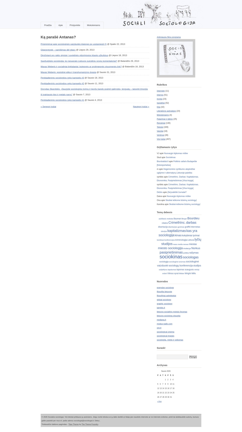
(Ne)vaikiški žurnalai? (176, 192)
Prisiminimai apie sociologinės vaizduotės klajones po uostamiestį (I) (74, 44)
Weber (181, 273)
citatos (165, 223)
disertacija (163, 227)
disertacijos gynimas (176, 227)
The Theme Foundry (90, 424)
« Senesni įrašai (48, 106)
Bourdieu (193, 218)
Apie (60, 25)
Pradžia (48, 25)
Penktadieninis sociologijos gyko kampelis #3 (62, 78)
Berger (184, 219)
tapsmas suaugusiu (185, 269)
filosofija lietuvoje (164, 292)
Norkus (195, 248)
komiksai (160, 240)
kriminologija (181, 240)
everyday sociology (165, 287)
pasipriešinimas (171, 252)
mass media (178, 244)
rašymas (193, 252)
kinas (178, 235)
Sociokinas (171, 157)
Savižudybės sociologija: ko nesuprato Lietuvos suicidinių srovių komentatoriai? (79, 61)
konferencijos (169, 240)
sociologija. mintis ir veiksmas (170, 340)
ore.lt (159, 328)
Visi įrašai (161, 139)
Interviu (160, 95)
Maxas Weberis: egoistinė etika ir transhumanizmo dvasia (68, 72)
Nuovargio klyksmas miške (176, 153)
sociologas (190, 257)
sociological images (165, 336)
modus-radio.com (164, 324)
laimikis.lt (161, 308)
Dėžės (160, 192)
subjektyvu (163, 270)
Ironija (159, 99)
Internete (161, 91)
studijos (197, 265)
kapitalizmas (176, 231)
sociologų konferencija (181, 265)
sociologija (164, 262)
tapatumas (172, 270)
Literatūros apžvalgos (166, 111)
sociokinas (171, 256)
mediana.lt (161, 320)
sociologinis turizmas (177, 262)
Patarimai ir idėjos (165, 119)
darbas (191, 222)
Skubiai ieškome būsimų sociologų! (181, 200)
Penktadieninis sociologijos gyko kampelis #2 (62, 83)
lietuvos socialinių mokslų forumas (172, 312)
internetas (195, 227)
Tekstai (160, 127)
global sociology (164, 300)
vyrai (176, 273)
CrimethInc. (177, 222)
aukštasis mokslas (166, 219)
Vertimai (160, 135)
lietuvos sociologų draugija (168, 316)
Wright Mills (190, 273)
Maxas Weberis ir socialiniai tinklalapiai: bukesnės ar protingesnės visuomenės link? (81, 66)
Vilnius (170, 273)
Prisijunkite (75, 25)
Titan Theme (73, 424)
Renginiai (161, 123)
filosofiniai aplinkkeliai (166, 296)
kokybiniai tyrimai (191, 235)
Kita (158, 107)
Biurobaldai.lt (162, 161)
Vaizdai (160, 131)
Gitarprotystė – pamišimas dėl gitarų (58, 50)
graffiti (187, 227)
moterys (187, 248)
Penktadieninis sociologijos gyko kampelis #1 (62, 100)
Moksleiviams (93, 25)
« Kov (159, 401)
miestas (193, 244)
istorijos (164, 231)
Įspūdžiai (161, 103)
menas (185, 244)
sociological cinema (165, 332)
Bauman (177, 219)
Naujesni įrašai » (141, 106)
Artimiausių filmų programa (169, 37)
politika (186, 253)
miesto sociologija (170, 248)
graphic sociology (164, 304)
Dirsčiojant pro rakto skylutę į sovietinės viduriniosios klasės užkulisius (74, 55)
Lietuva (191, 240)
